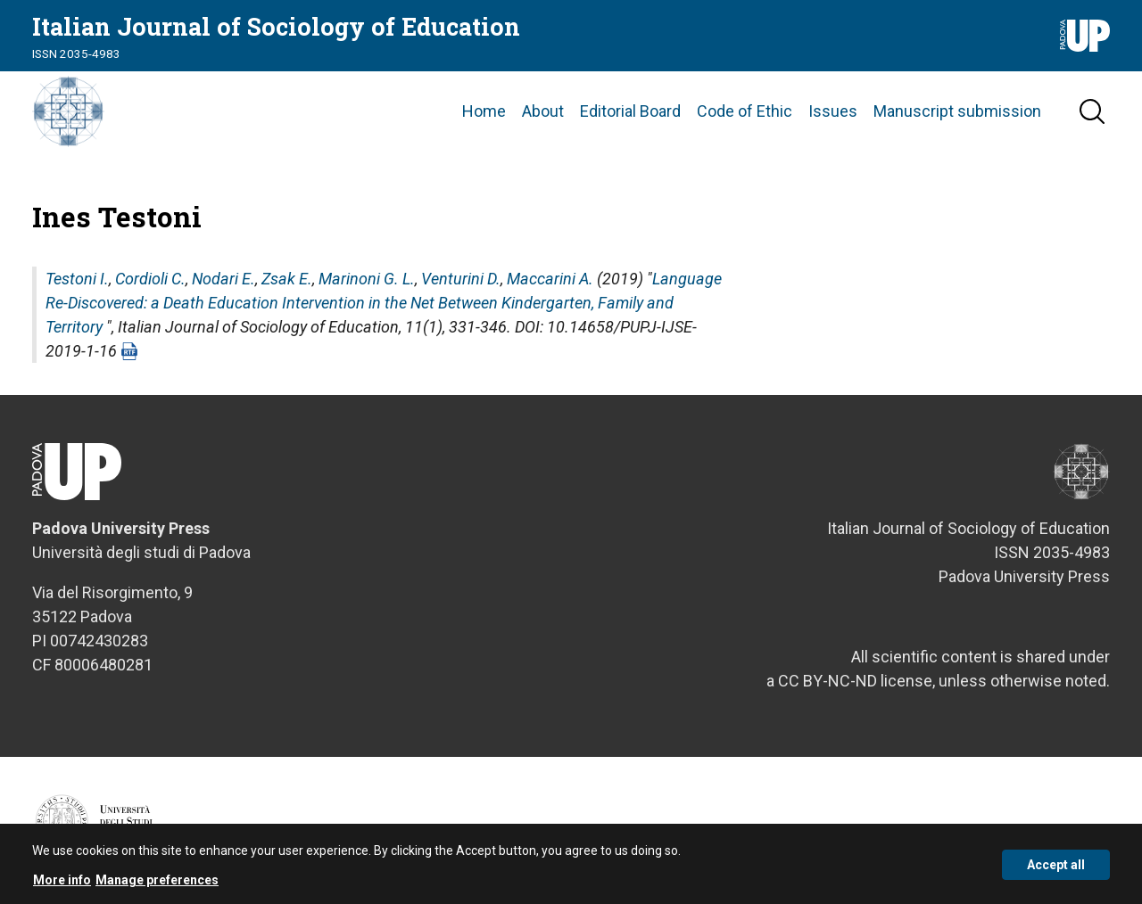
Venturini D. (461, 278)
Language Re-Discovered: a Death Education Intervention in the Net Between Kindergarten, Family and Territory (384, 302)
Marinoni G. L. (367, 278)
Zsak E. (286, 278)
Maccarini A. (550, 278)
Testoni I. (77, 278)
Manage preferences (157, 886)
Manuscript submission (957, 111)
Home (484, 111)
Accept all (1056, 870)
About (543, 111)
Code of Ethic (744, 111)
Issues (832, 111)
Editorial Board (630, 111)
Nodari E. (223, 278)
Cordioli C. (150, 278)
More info (62, 886)
